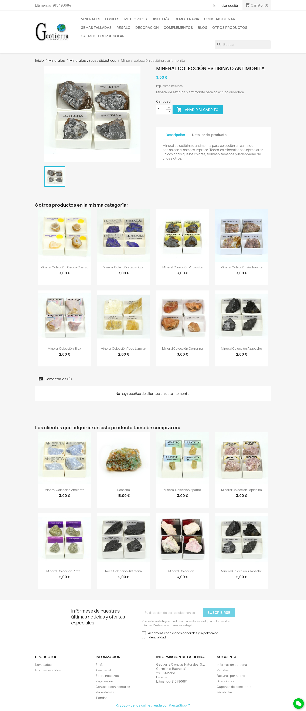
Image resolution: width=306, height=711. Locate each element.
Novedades (43, 665)
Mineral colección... (182, 571)
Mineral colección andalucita (241, 267)
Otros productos (229, 27)
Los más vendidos (48, 670)
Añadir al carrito (197, 109)
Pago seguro (105, 681)
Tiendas (101, 698)
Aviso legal (103, 670)
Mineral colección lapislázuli (123, 267)
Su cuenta (227, 657)
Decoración (147, 27)
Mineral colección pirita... (64, 571)
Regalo (123, 27)
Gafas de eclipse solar (103, 36)
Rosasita (123, 490)
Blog (202, 27)
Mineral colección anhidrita (64, 490)
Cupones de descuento (234, 687)
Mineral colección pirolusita (182, 267)
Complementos (178, 27)
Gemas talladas (96, 27)
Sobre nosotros (107, 676)
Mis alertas (224, 692)
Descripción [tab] (175, 135)
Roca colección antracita (123, 571)
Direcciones (225, 681)
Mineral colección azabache (241, 348)
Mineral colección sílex (64, 348)
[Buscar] (243, 44)
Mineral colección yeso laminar (123, 348)
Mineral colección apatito (182, 490)
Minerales (90, 19)
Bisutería (161, 19)
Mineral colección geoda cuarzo (64, 267)
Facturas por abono (231, 676)
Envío (99, 665)
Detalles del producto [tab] (209, 135)
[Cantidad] (161, 109)
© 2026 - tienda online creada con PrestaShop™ (153, 705)
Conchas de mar (219, 19)
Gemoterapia (186, 19)
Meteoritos (135, 19)
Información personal (232, 665)
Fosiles (112, 19)
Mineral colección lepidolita (241, 490)
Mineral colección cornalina (182, 348)
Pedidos (223, 670)
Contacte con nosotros (113, 687)
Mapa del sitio (105, 692)
